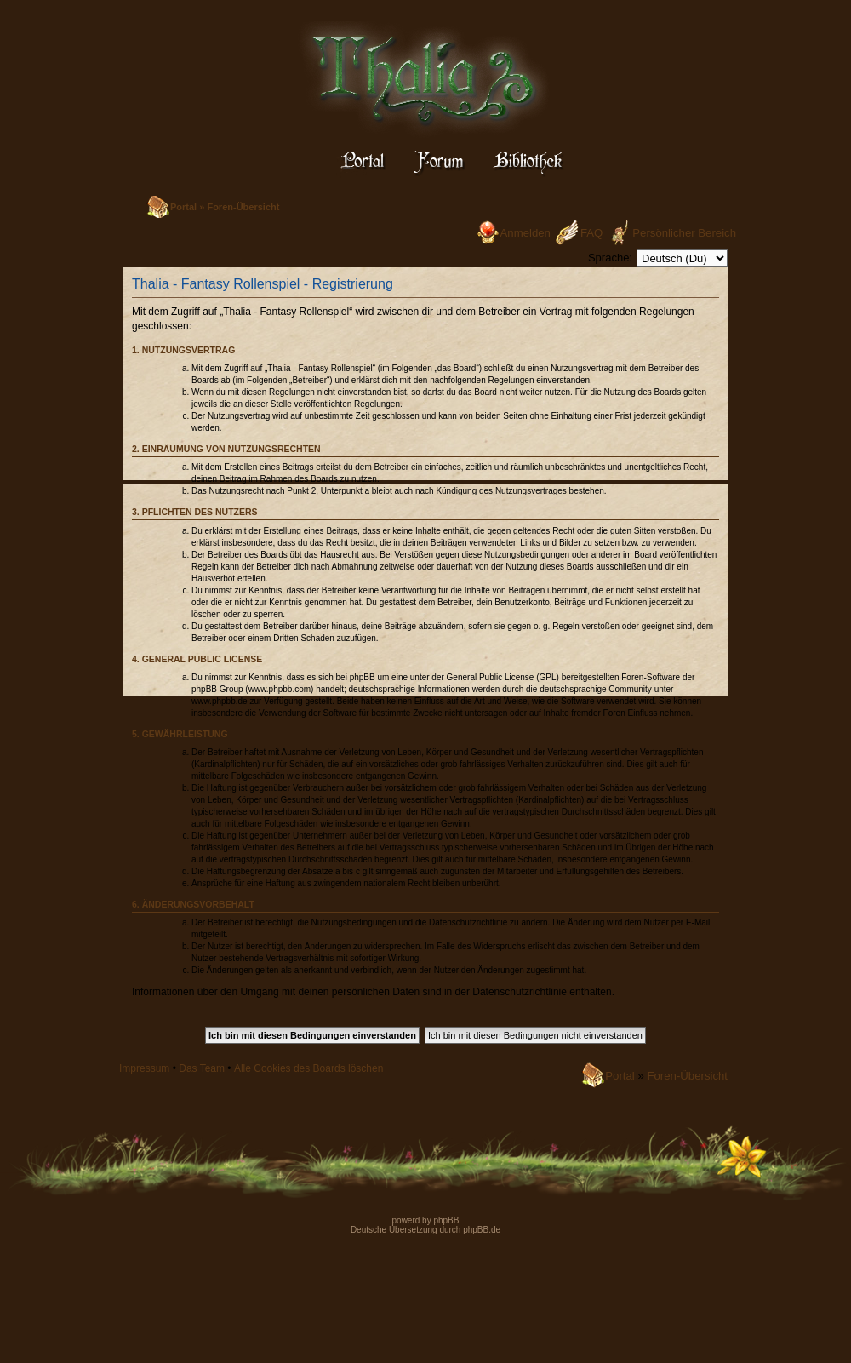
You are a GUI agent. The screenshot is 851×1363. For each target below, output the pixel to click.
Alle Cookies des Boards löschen (308, 1068)
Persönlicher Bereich (684, 232)
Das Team (202, 1068)
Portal (183, 207)
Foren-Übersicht (243, 207)
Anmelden (525, 232)
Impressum (144, 1068)
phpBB (445, 1220)
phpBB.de (481, 1229)
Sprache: (610, 257)
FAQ (591, 232)
